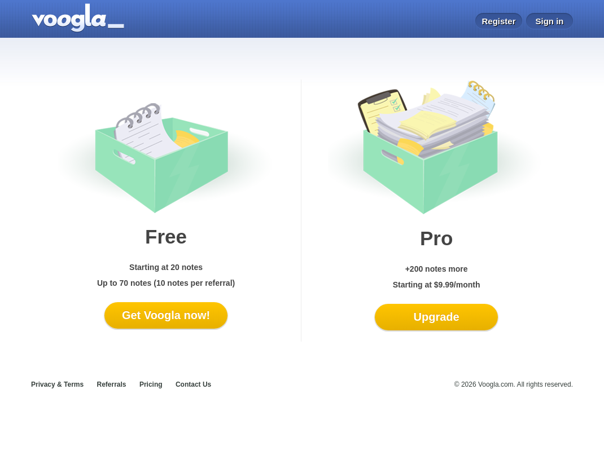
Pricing (151, 384)
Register (498, 21)
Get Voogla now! (166, 315)
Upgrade (436, 317)
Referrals (111, 384)
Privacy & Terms (57, 384)
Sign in (550, 21)
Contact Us (193, 384)
